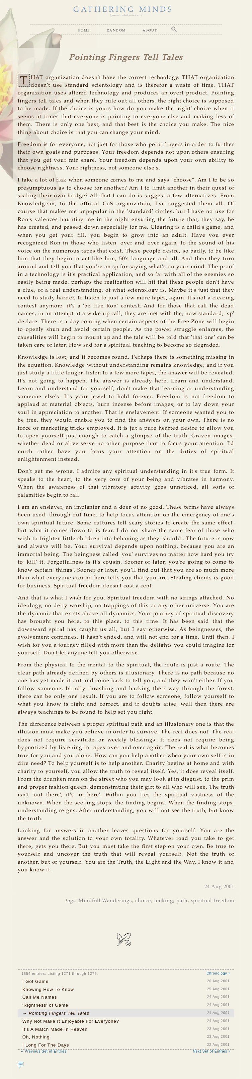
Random (116, 30)
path (182, 901)
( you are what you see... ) (126, 15)
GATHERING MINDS (123, 10)
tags (70, 901)
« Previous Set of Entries (44, 1051)
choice (143, 901)
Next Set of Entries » (212, 1051)
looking (163, 901)
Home (84, 30)
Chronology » (218, 973)
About (150, 30)
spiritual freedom (212, 901)
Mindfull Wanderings (105, 901)
